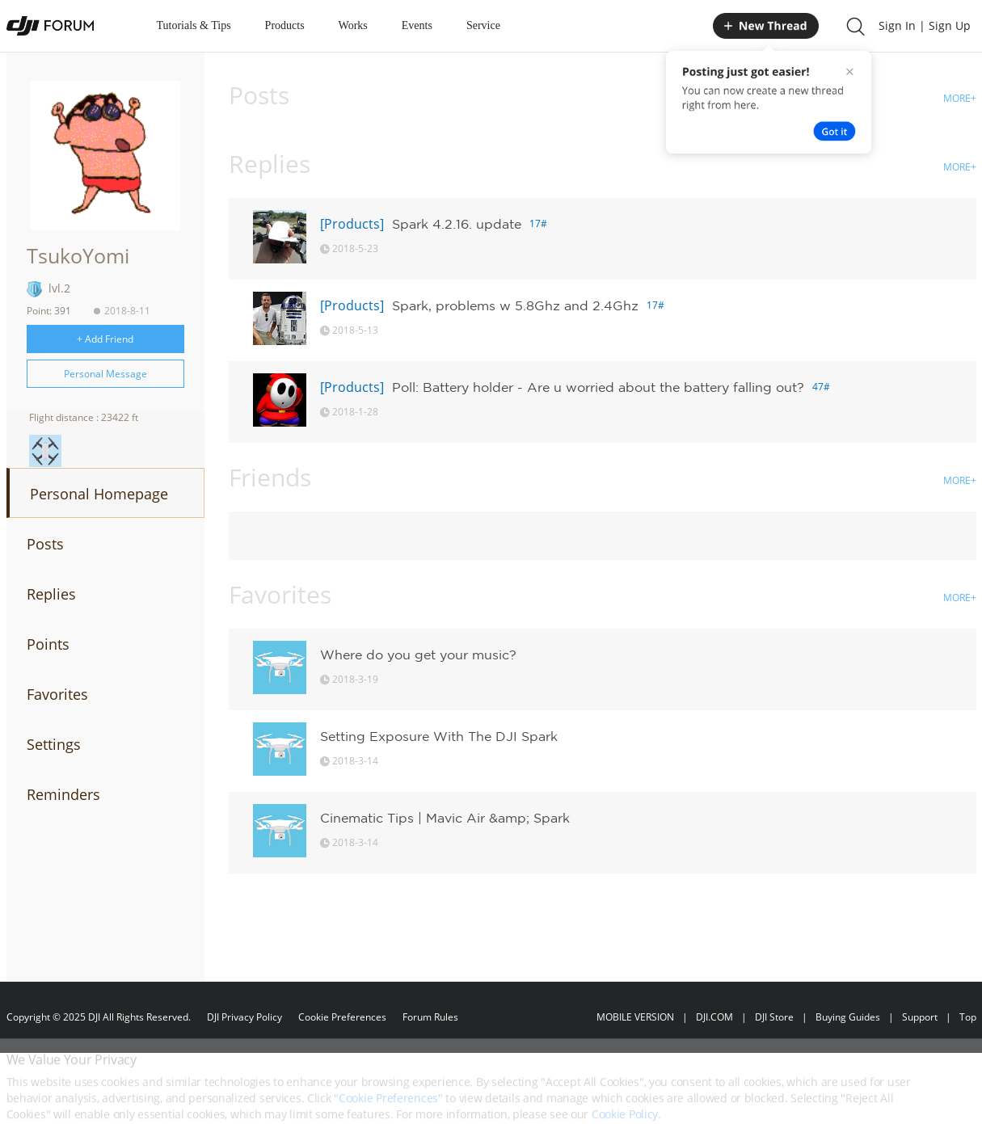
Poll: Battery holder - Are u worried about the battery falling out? (598, 387)
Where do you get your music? (418, 654)
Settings (54, 744)
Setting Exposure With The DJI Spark (439, 736)
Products (285, 25)
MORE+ (959, 98)
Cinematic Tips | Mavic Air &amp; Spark (445, 817)
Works (353, 25)
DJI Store (774, 1017)
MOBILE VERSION (635, 1017)
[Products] (352, 224)
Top (967, 1017)
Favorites (57, 694)
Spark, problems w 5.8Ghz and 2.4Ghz (515, 305)
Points (48, 644)
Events (417, 25)
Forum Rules (430, 1017)
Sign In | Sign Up (925, 25)
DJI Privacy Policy (244, 1017)
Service (483, 25)
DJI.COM (714, 1017)
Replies (51, 594)
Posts (45, 544)
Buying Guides (848, 1017)
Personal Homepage (99, 493)
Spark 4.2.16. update (456, 224)
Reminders (63, 794)
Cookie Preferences (342, 1017)
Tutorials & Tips (194, 25)
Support (920, 1017)
